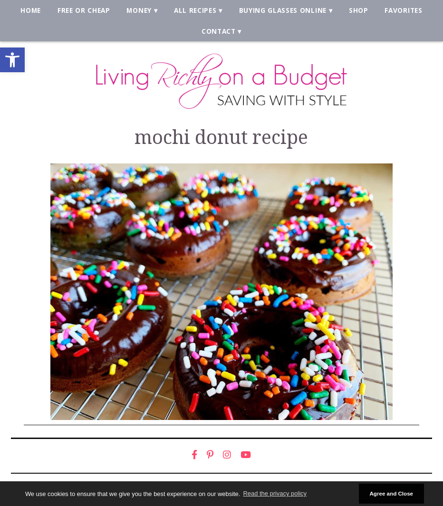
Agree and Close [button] (391, 493)
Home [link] (30, 10)
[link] (12, 60)
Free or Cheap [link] (84, 10)
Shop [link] (358, 10)
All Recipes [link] (195, 10)
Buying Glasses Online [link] (283, 10)
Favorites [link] (403, 10)
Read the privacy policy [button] (275, 493)
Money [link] (138, 10)
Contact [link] (219, 31)
